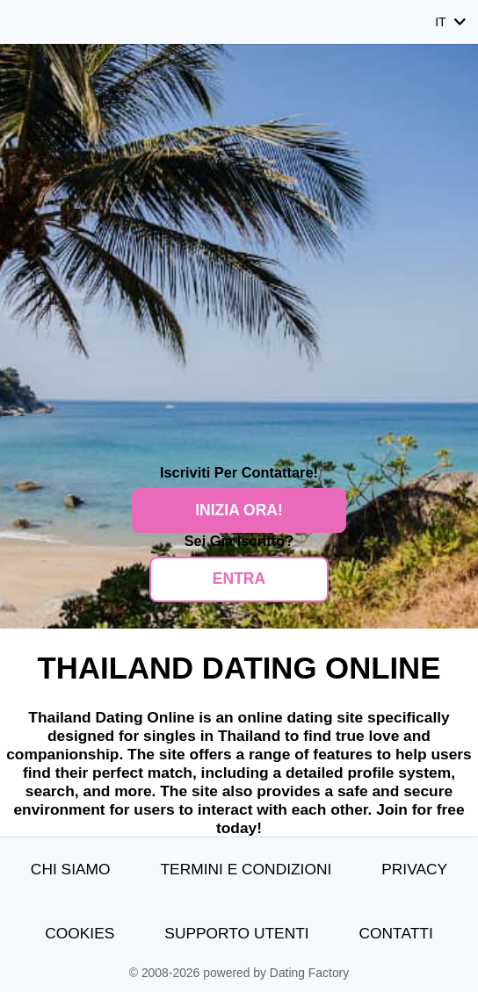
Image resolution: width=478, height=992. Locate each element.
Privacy (414, 869)
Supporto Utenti (236, 933)
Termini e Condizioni (245, 869)
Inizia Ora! (238, 510)
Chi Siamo (71, 869)
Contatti (396, 933)
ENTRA (239, 578)
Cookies (79, 933)
